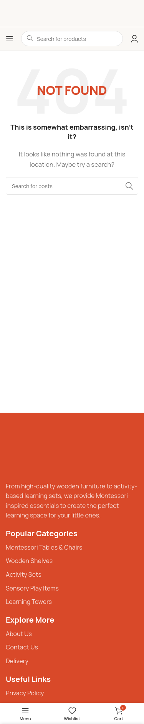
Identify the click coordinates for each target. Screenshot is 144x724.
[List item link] (72, 548)
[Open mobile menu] (9, 38)
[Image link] (29, 450)
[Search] (72, 186)
